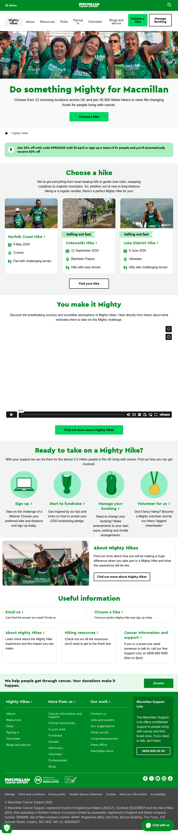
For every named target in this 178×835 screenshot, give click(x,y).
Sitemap (10, 794)
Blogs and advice (116, 22)
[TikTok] (170, 779)
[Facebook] (145, 779)
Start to (67, 504)
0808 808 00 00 (153, 751)
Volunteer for (154, 504)
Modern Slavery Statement (86, 794)
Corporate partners (104, 738)
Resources (47, 21)
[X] (151, 779)
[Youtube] (157, 779)
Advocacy (55, 748)
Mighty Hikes (14, 22)
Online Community (61, 723)
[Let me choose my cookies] (7, 828)
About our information (133, 794)
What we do (99, 732)
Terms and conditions (31, 794)
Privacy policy (57, 794)
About (30, 21)
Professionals (57, 760)
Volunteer (95, 21)
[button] (168, 5)
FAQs (64, 21)
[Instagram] (164, 779)
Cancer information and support (65, 715)
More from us (60, 702)
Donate (53, 741)
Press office (99, 744)
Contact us (98, 713)
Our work (99, 702)
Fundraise (55, 735)
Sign (24, 504)
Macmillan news (102, 751)
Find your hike (89, 283)
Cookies (111, 794)
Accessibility (158, 794)
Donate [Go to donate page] (158, 683)
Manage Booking (160, 20)
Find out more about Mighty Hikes (89, 429)
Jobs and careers (102, 720)
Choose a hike (138, 20)
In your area (56, 729)
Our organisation (103, 726)
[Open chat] (157, 825)
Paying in (78, 22)
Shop (52, 766)
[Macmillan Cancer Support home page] (6, 134)
